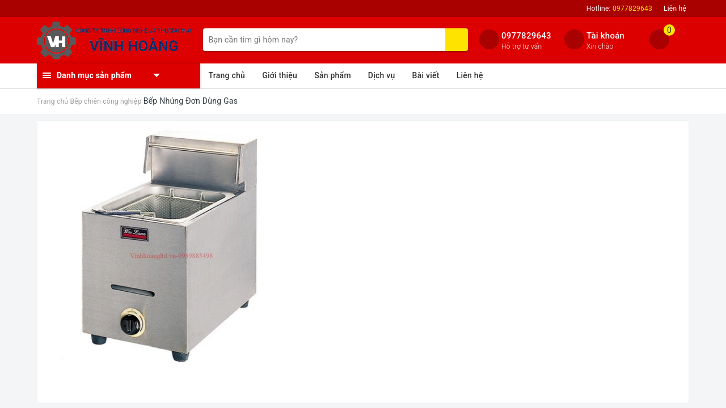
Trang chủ (227, 75)
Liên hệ (675, 8)
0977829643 (526, 36)
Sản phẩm (332, 75)
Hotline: (619, 8)
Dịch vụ (381, 75)
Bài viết (426, 75)
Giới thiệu (279, 75)
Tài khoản (605, 36)
